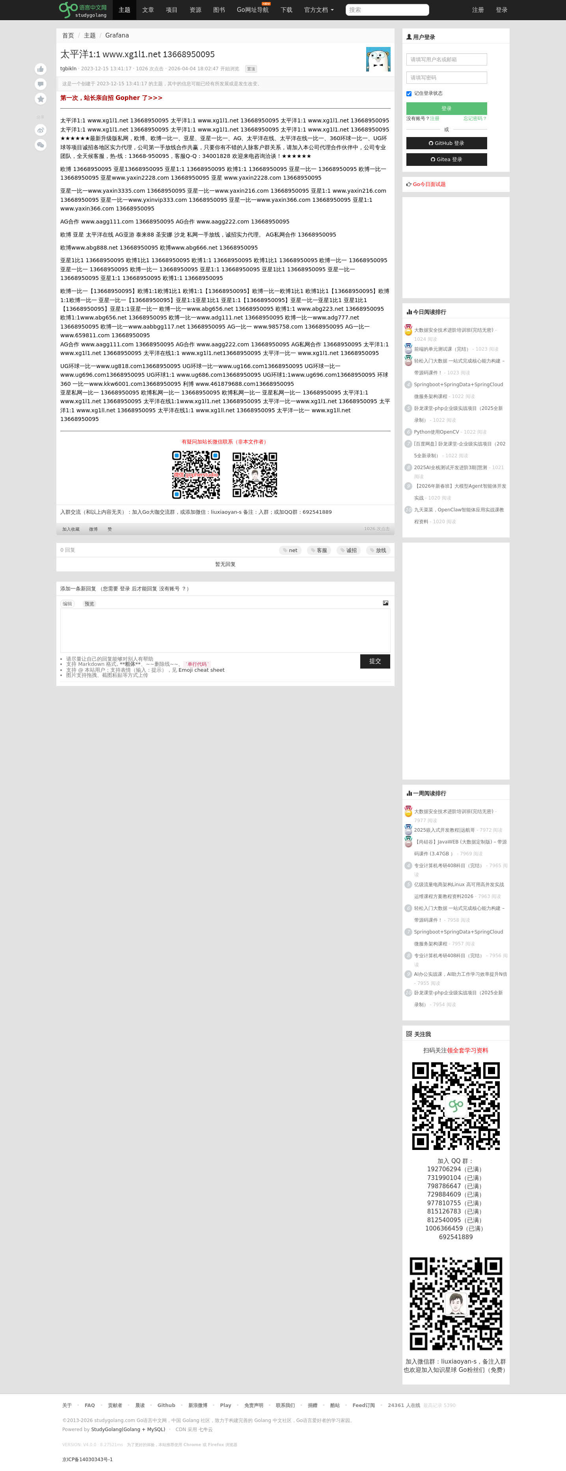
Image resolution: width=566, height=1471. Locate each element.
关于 (67, 1405)
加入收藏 (71, 529)
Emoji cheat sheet (202, 670)
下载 (286, 9)
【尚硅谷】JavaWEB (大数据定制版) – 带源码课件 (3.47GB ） (460, 848)
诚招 (349, 550)
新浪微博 (197, 1405)
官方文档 (319, 9)
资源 (195, 9)
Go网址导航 (254, 7)
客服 (319, 550)
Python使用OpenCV (436, 432)
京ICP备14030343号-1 (87, 1459)
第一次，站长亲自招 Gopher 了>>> (111, 97)
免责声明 (253, 1405)
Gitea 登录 (446, 159)
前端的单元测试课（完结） (442, 349)
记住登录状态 (424, 93)
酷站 (335, 1405)
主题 (124, 9)
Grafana (117, 35)
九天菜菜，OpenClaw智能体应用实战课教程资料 (459, 515)
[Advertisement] (461, 246)
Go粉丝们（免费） (483, 1369)
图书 (219, 9)
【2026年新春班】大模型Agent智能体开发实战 (460, 492)
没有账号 (169, 589)
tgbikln (68, 68)
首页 (68, 35)
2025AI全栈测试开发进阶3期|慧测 (451, 467)
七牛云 (206, 1429)
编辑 (67, 604)
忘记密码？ (475, 118)
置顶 (251, 69)
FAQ (90, 1405)
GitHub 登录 (446, 143)
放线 (378, 550)
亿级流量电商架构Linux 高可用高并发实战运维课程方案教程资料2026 (459, 890)
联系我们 (285, 1405)
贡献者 (115, 1405)
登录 (502, 9)
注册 (478, 9)
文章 (148, 9)
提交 (375, 661)
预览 (89, 604)
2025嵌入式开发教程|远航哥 (444, 830)
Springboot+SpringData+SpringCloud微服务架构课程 (458, 390)
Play (225, 1405)
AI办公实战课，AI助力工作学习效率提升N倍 (460, 974)
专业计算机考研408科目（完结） (449, 865)
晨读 (140, 1405)
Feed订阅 (364, 1405)
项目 (172, 9)
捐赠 (312, 1405)
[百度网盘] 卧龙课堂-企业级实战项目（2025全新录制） (460, 449)
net (290, 550)
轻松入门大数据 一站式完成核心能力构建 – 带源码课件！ (459, 367)
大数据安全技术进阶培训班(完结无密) (454, 330)
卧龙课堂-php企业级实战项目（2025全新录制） (458, 414)
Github (166, 1405)
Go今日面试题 (429, 184)
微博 (93, 529)
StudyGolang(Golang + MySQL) (128, 1429)
